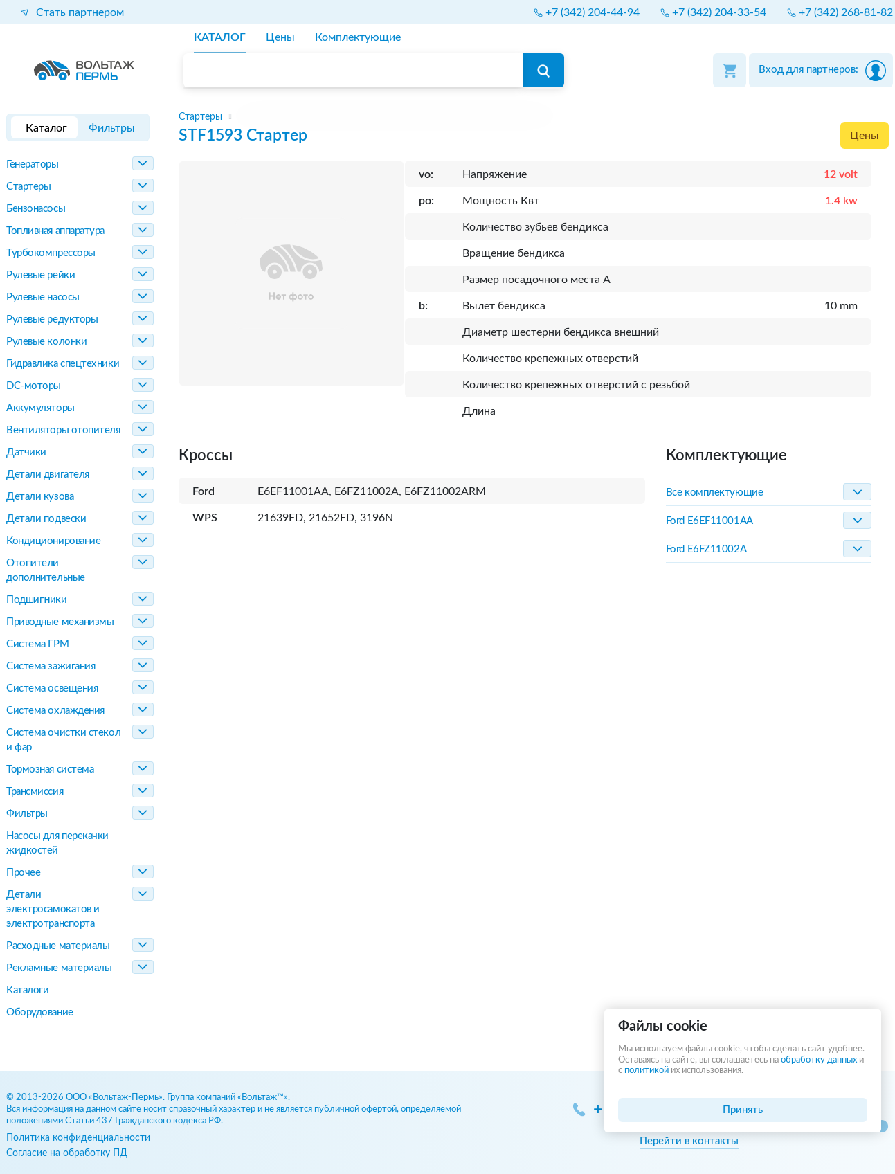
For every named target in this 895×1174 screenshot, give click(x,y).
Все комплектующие (714, 492)
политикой (646, 1070)
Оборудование (39, 1012)
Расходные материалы (57, 946)
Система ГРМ (37, 644)
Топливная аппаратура (55, 231)
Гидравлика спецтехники (62, 364)
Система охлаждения (55, 710)
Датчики (26, 452)
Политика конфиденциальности (78, 1137)
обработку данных (819, 1060)
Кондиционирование (53, 541)
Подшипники (36, 600)
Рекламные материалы (58, 968)
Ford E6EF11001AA (709, 521)
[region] (534, 117)
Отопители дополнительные (45, 570)
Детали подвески (46, 519)
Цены (864, 135)
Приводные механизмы (60, 622)
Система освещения (52, 688)
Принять (743, 1110)
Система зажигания (50, 666)
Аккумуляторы (40, 408)
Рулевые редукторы (52, 319)
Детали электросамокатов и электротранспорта (53, 909)
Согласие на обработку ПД (66, 1153)
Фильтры (27, 814)
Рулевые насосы (43, 297)
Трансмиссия (34, 791)
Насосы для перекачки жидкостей (57, 843)
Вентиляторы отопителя (63, 430)
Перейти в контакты (689, 1141)
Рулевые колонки (46, 341)
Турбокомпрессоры (51, 253)
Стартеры (28, 186)
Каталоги (27, 990)
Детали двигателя (47, 474)
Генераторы (32, 164)
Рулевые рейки (40, 275)
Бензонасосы (35, 209)
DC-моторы (33, 386)
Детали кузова (39, 496)
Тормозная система (49, 769)
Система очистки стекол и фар (63, 740)
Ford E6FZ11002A (706, 549)
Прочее (23, 872)
